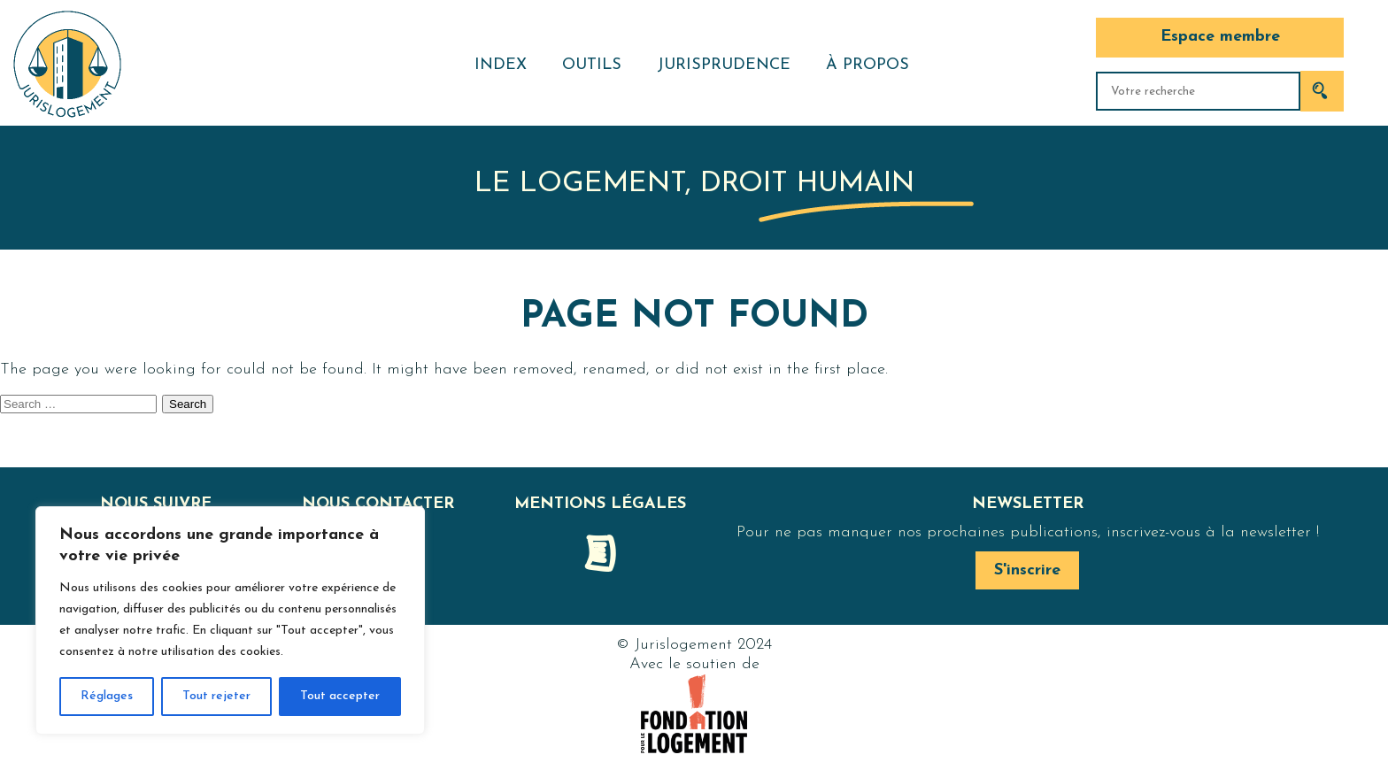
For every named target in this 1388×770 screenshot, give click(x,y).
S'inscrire (1027, 570)
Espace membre (1220, 36)
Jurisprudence (723, 65)
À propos (867, 65)
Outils (591, 65)
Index (500, 65)
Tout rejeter (216, 696)
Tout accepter (340, 696)
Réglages (107, 696)
